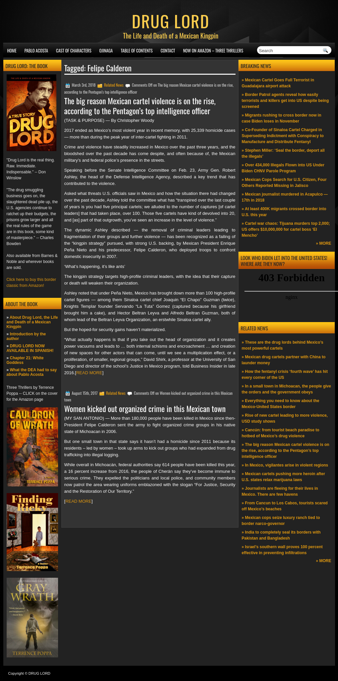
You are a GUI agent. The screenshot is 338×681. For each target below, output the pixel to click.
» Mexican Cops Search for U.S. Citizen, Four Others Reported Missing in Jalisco (284, 182)
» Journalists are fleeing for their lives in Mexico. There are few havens (280, 491)
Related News (114, 85)
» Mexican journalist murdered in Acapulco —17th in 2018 (285, 197)
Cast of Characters (73, 50)
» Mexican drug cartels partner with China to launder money (284, 360)
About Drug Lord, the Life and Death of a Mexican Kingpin (32, 322)
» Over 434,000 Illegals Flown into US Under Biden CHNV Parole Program (283, 168)
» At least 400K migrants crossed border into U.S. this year (284, 212)
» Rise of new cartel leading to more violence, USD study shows (285, 418)
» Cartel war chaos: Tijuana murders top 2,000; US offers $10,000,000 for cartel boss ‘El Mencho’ (286, 229)
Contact (168, 50)
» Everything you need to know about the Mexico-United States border (280, 403)
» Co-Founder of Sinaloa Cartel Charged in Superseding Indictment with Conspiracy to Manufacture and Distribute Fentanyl (283, 136)
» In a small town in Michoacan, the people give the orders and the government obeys (286, 389)
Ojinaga (106, 50)
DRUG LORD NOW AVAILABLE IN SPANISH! (30, 348)
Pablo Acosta (36, 50)
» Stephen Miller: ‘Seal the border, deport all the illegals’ (283, 153)
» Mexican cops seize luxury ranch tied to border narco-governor (281, 520)
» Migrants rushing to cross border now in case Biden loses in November (281, 118)
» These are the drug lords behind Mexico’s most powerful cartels (282, 345)
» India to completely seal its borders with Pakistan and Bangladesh (281, 535)
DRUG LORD (170, 20)
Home (12, 50)
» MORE (323, 243)
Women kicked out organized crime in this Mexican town (145, 408)
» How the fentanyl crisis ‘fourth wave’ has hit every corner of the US (285, 374)
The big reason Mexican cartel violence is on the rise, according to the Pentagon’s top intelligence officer (140, 106)
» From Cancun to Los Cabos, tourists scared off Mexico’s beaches (285, 506)
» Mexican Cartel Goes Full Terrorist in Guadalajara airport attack (278, 83)
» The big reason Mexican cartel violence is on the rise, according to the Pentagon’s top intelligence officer (285, 450)
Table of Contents (137, 50)
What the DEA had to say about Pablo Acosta (32, 372)
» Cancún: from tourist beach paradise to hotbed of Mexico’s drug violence (280, 433)
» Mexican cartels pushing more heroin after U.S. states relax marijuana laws (283, 476)
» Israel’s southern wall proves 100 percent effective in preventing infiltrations (282, 550)
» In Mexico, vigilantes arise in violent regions (285, 465)
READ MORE (89, 372)
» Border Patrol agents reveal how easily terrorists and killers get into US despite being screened (285, 100)
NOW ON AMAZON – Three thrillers (213, 50)
